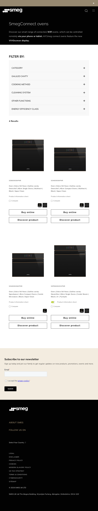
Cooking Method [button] (21, 84)
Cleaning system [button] (21, 92)
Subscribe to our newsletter (21, 359)
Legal (11, 453)
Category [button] (17, 68)
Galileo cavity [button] (20, 76)
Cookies (12, 464)
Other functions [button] (21, 100)
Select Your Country (16, 442)
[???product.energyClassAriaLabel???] (53, 302)
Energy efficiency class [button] (25, 109)
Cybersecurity (16, 478)
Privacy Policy (16, 460)
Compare (14, 201)
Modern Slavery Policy (20, 467)
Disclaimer (14, 457)
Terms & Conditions (18, 474)
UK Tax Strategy (16, 471)
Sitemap (12, 481)
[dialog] (40, 205)
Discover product (28, 220)
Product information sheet (18, 196)
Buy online (27, 212)
